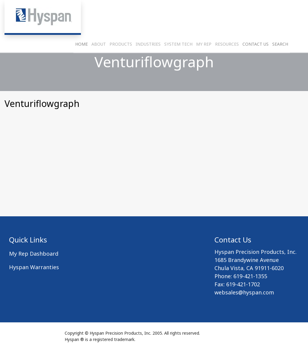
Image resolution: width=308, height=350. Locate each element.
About (98, 59)
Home (81, 59)
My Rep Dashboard (33, 253)
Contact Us (255, 59)
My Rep (203, 59)
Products (120, 59)
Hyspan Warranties (34, 267)
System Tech (178, 59)
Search (280, 59)
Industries (148, 59)
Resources (227, 59)
